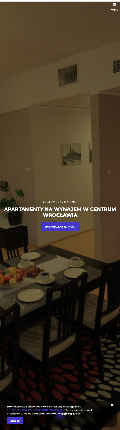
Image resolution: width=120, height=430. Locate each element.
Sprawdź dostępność (60, 226)
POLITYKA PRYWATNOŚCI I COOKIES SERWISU (35, 410)
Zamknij (15, 420)
